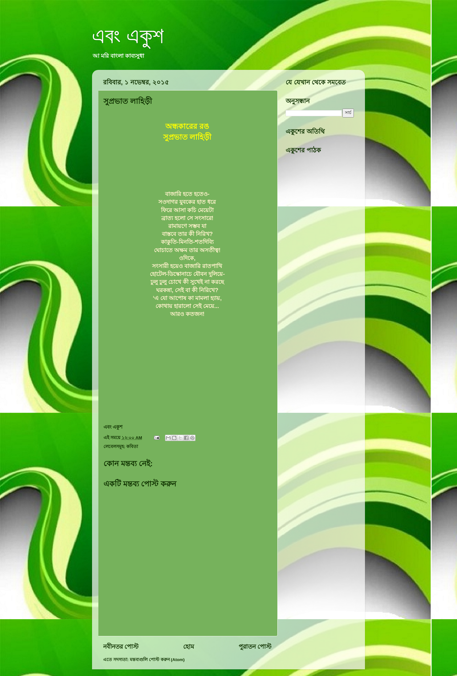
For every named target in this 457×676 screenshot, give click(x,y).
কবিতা (132, 446)
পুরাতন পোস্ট (255, 646)
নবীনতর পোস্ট (120, 646)
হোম (188, 646)
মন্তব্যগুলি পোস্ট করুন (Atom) (157, 659)
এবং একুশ (128, 35)
